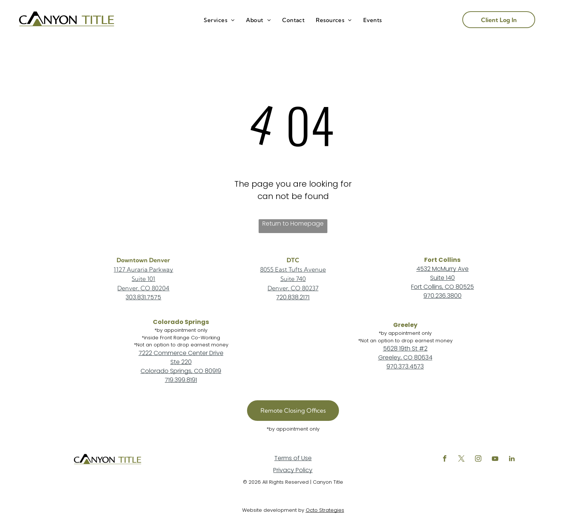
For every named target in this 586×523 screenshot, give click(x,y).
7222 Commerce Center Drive (181, 353)
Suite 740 (293, 278)
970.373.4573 (405, 366)
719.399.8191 (181, 380)
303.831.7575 (143, 297)
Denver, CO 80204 (143, 288)
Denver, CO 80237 (293, 288)
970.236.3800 (442, 295)
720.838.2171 (292, 297)
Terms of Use (293, 458)
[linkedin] (512, 459)
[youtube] (495, 459)
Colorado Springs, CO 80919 (181, 371)
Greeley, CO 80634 (405, 357)
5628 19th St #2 (405, 348)
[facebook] (445, 459)
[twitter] (461, 459)
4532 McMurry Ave (442, 268)
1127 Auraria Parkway (143, 269)
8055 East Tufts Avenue (293, 269)
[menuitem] (219, 20)
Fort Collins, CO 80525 (442, 286)
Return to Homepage (293, 223)
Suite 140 (442, 277)
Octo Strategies (325, 510)
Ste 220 (181, 362)
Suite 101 (143, 278)
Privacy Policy (292, 470)
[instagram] (478, 459)
